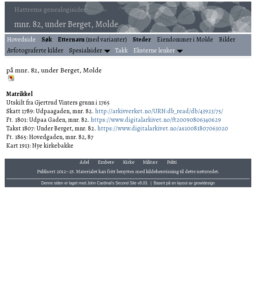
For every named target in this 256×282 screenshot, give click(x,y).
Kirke (128, 162)
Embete (106, 162)
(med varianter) (92, 39)
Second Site (126, 183)
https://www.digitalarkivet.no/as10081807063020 (162, 128)
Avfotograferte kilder (35, 50)
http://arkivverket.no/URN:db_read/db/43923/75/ (159, 111)
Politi (172, 162)
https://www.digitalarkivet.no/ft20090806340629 (156, 120)
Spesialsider (85, 50)
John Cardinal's (100, 183)
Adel (84, 162)
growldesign (204, 183)
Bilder (227, 39)
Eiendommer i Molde (185, 39)
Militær (150, 162)
